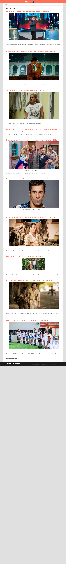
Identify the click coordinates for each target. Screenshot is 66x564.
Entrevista (42, 211)
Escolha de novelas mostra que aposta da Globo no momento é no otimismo (31, 219)
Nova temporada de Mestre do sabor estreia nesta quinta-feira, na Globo (30, 11)
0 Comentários (38, 82)
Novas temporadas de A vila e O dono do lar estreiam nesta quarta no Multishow (32, 142)
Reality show (43, 133)
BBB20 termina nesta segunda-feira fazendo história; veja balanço (28, 322)
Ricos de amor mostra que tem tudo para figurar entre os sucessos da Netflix (31, 51)
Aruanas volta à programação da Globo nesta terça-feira (24, 258)
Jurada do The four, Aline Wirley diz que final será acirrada (25, 90)
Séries (42, 172)
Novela (44, 312)
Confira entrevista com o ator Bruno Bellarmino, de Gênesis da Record (29, 180)
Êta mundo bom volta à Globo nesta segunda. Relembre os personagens (29, 282)
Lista (40, 133)
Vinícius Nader (34, 312)
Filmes (42, 82)
